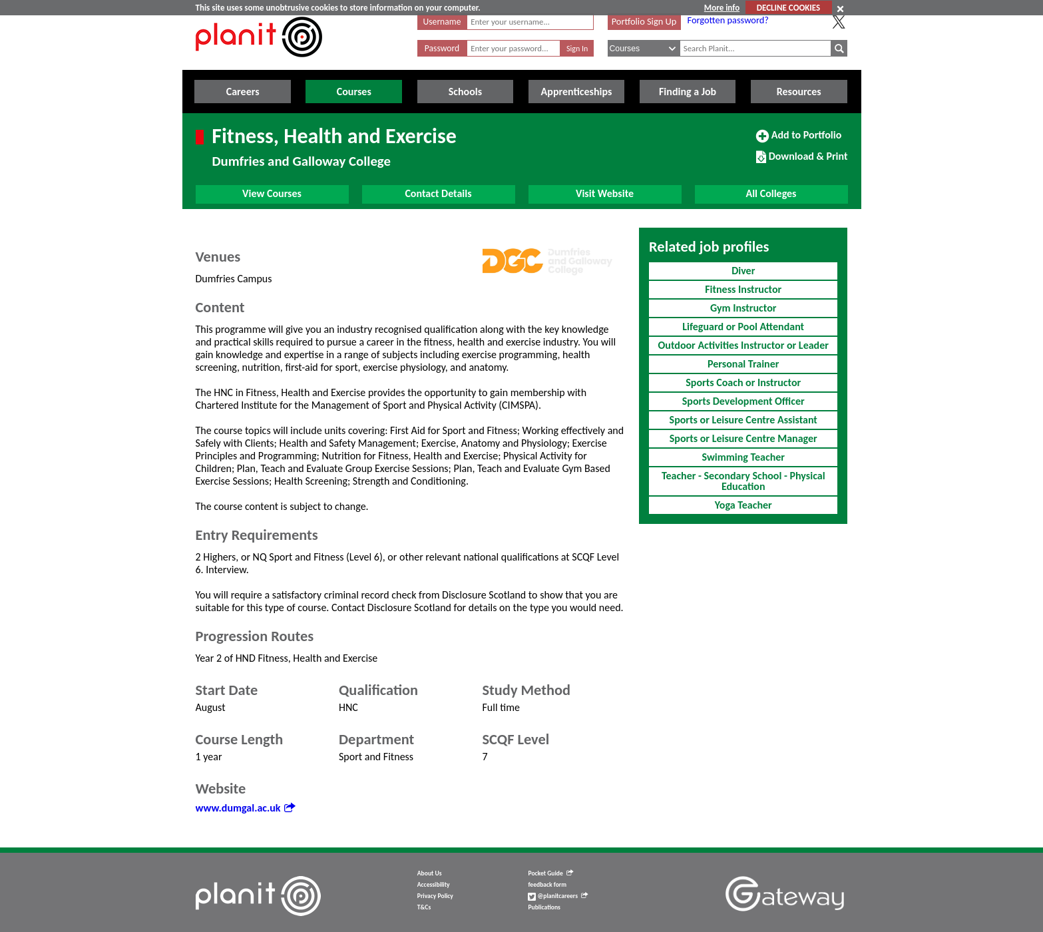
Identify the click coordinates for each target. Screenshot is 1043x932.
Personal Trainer (743, 363)
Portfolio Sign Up (644, 21)
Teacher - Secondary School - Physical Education (743, 481)
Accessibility (433, 885)
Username (442, 21)
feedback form (547, 885)
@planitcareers (558, 896)
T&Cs (424, 907)
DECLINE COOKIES (788, 8)
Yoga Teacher (743, 505)
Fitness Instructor (743, 289)
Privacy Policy (435, 896)
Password (442, 48)
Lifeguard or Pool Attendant (743, 326)
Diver (743, 270)
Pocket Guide (550, 873)
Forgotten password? (728, 20)
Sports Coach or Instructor (743, 382)
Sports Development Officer (743, 401)
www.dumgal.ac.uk (245, 808)
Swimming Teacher (743, 457)
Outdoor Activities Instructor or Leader (743, 345)
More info (721, 8)
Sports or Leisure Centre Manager (743, 438)
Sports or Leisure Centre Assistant (743, 419)
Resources (799, 91)
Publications (544, 907)
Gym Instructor (743, 308)
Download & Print (801, 161)
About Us (429, 873)
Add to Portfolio (798, 140)
